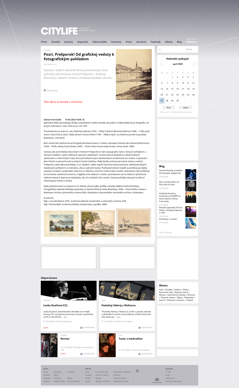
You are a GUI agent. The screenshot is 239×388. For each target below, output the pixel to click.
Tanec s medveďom (131, 338)
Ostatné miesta (168, 297)
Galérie (177, 289)
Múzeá (162, 294)
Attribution (170, 378)
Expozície (82, 41)
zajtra (185, 107)
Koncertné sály (166, 292)
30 (177, 100)
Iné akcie (141, 41)
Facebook (137, 370)
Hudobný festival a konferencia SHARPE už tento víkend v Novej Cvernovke (169, 197)
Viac (66, 316)
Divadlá (55, 41)
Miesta (169, 41)
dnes (169, 107)
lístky (45, 328)
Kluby (185, 289)
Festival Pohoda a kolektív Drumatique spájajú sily (170, 171)
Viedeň (190, 300)
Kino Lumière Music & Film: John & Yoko (169, 183)
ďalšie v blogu (165, 232)
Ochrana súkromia (173, 381)
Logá (168, 375)
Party (129, 41)
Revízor (65, 338)
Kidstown (191, 41)
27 (162, 100)
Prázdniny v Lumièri (168, 219)
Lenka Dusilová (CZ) (55, 305)
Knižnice (191, 294)
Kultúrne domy (181, 292)
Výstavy (68, 41)
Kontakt (169, 368)
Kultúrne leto (50, 64)
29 (172, 100)
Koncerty (116, 41)
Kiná (161, 289)
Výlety (179, 297)
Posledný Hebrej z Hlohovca (118, 305)
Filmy (44, 41)
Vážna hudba (99, 41)
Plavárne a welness (176, 300)
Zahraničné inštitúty (177, 294)
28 (167, 100)
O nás (168, 372)
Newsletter (157, 382)
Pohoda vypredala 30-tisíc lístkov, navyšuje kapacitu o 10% (171, 210)
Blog (179, 41)
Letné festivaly (73, 381)
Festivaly (156, 41)
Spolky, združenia (103, 381)
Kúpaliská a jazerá (121, 381)
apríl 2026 (178, 64)
